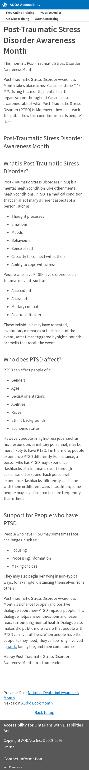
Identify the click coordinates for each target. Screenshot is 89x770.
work (11, 646)
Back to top (44, 712)
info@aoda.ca (13, 767)
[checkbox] (84, 5)
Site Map (9, 747)
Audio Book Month (37, 703)
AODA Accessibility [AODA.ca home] (24, 5)
